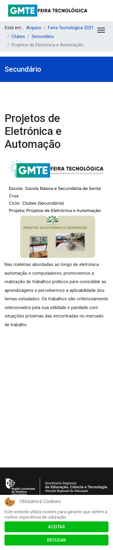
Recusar (56, 540)
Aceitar (56, 526)
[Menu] (101, 30)
